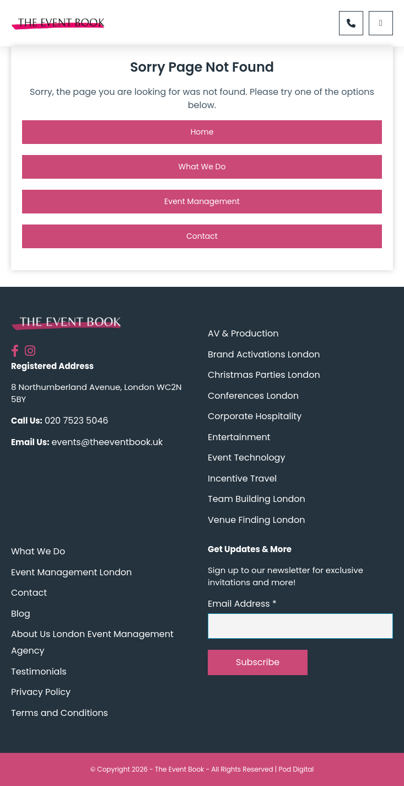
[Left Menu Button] (381, 23)
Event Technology (246, 457)
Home (202, 131)
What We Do (202, 166)
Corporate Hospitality (254, 416)
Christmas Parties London (264, 374)
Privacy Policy (41, 692)
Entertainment (239, 437)
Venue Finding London (256, 520)
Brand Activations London (264, 354)
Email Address (242, 603)
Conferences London (253, 395)
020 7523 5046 (77, 420)
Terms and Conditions (59, 713)
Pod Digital (296, 769)
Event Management (202, 201)
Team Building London (256, 499)
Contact (202, 236)
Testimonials (39, 671)
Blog (20, 613)
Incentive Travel (242, 478)
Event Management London (71, 572)
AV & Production (243, 333)
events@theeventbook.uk (107, 442)
